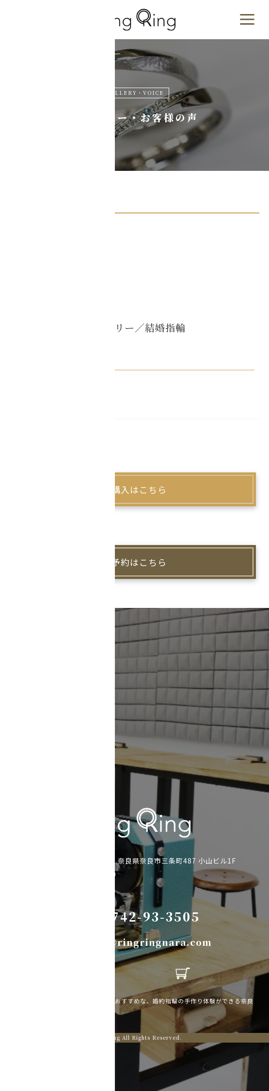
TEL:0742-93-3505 (134, 916)
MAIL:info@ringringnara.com (134, 942)
